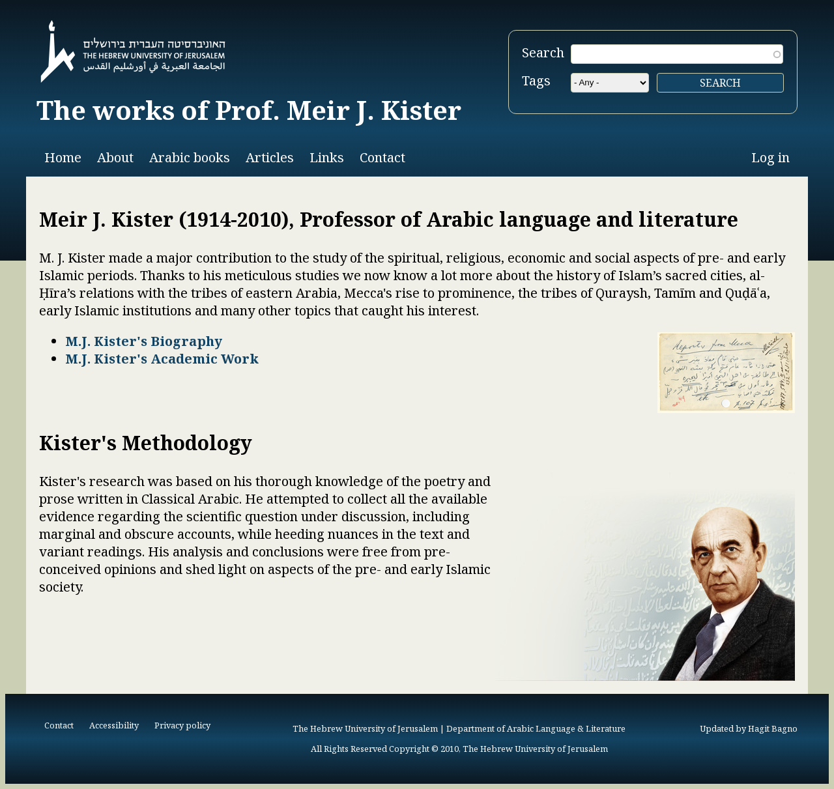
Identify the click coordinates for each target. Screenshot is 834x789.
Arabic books (189, 157)
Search (543, 52)
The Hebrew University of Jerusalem (365, 728)
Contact (382, 157)
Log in (770, 157)
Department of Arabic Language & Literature (536, 728)
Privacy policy (182, 725)
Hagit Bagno (773, 728)
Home (62, 157)
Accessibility (114, 725)
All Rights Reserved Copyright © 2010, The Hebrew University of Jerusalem (459, 748)
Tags (536, 80)
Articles (270, 157)
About (115, 157)
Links (326, 157)
